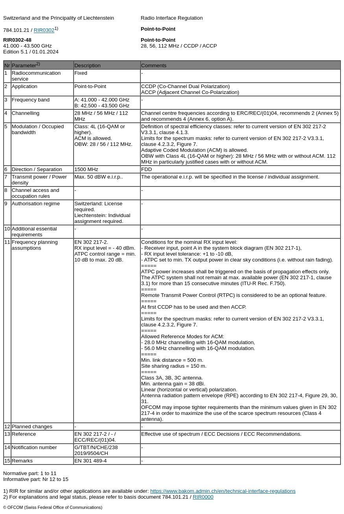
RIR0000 (203, 497)
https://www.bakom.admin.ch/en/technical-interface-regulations (223, 491)
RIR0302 (44, 30)
